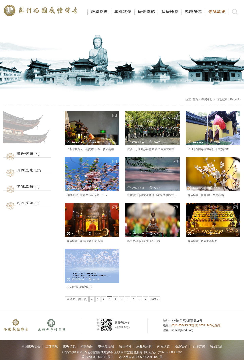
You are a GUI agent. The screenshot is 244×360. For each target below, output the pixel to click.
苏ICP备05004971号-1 (97, 357)
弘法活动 (170, 11)
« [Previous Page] (92, 299)
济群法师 (86, 346)
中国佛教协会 (31, 346)
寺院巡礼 (206, 99)
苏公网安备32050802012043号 (141, 357)
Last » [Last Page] (154, 299)
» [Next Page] (146, 299)
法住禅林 (125, 346)
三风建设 (122, 11)
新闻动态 (99, 11)
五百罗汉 (25, 203)
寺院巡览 (217, 11)
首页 (195, 99)
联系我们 (181, 346)
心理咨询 (198, 346)
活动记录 (25, 154)
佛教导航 (69, 346)
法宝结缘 (216, 346)
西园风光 (25, 170)
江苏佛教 (51, 346)
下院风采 (25, 186)
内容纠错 (163, 346)
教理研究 (193, 11)
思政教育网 (144, 346)
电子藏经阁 (106, 346)
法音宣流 (146, 11)
